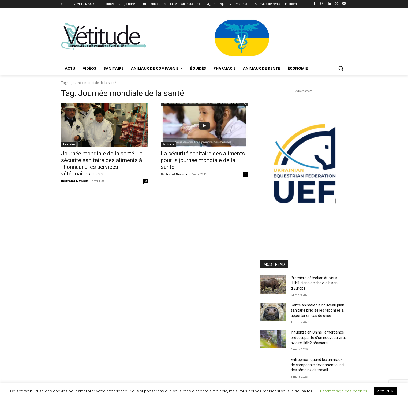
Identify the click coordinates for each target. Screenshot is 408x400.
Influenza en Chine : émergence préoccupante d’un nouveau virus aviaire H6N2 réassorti (319, 337)
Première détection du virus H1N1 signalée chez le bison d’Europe (314, 283)
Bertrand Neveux (74, 181)
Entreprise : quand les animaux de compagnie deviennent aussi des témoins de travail (317, 364)
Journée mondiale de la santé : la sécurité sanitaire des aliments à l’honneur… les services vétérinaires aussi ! (102, 163)
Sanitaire (69, 144)
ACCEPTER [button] (385, 391)
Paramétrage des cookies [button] (343, 391)
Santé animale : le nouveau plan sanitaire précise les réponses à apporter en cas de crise (317, 310)
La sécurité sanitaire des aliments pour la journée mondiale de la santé (203, 160)
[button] (340, 68)
